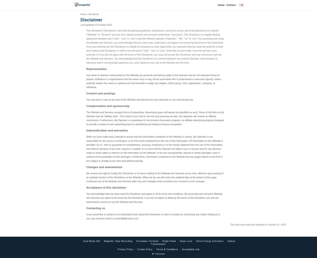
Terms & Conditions (167, 249)
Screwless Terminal (147, 241)
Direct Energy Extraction (209, 241)
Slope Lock (186, 241)
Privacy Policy (125, 249)
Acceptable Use (191, 249)
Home (221, 5)
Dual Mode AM (91, 241)
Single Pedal (169, 241)
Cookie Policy (144, 249)
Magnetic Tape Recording (118, 241)
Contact (231, 5)
